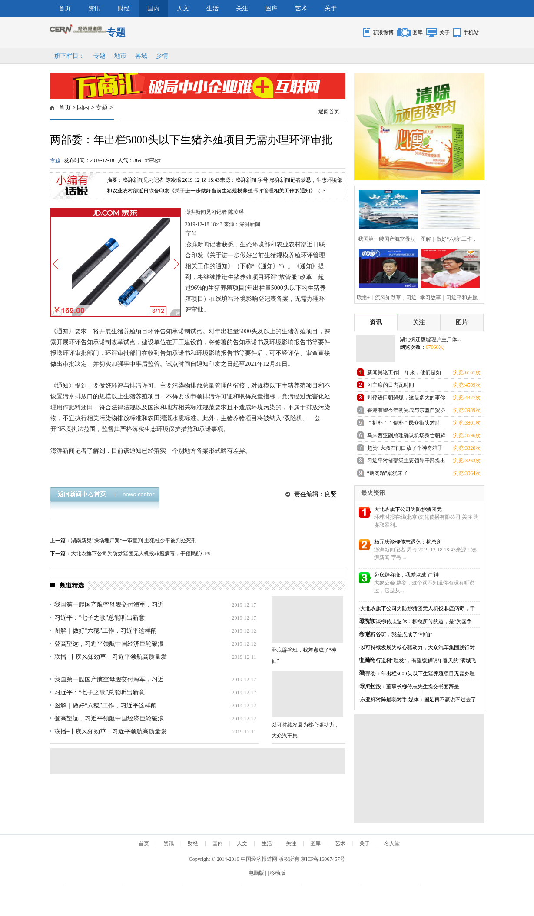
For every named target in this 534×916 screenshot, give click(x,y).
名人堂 (392, 843)
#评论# (153, 160)
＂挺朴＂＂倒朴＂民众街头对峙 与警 (403, 424)
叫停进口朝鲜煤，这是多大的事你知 (406, 399)
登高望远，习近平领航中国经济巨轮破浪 (109, 644)
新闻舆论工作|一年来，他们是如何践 (404, 373)
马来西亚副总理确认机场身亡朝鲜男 (406, 436)
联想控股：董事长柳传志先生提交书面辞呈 (409, 687)
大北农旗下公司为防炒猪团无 (408, 509)
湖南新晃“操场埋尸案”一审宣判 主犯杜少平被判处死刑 (134, 541)
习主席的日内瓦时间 (390, 385)
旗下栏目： (69, 56)
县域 (141, 56)
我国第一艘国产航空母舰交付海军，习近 (109, 604)
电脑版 (256, 873)
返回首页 (328, 112)
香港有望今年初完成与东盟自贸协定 (406, 411)
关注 (242, 8)
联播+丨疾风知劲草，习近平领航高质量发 (110, 657)
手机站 (471, 33)
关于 (331, 8)
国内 (153, 8)
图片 (462, 322)
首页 (65, 8)
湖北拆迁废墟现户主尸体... (430, 339)
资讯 (94, 8)
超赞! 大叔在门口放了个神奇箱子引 (405, 449)
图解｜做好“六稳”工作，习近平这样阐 (105, 630)
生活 (212, 8)
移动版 (277, 873)
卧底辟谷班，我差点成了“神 (406, 575)
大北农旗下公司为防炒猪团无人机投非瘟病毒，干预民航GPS (141, 554)
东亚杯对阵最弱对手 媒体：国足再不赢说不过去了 (418, 700)
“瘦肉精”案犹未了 (387, 473)
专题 (99, 56)
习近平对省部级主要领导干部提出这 (406, 462)
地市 (120, 56)
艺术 (301, 8)
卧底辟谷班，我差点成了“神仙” (396, 634)
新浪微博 (383, 33)
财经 (124, 8)
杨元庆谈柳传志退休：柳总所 (408, 542)
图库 (271, 8)
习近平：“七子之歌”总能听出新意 (99, 617)
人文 (183, 8)
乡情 (162, 56)
